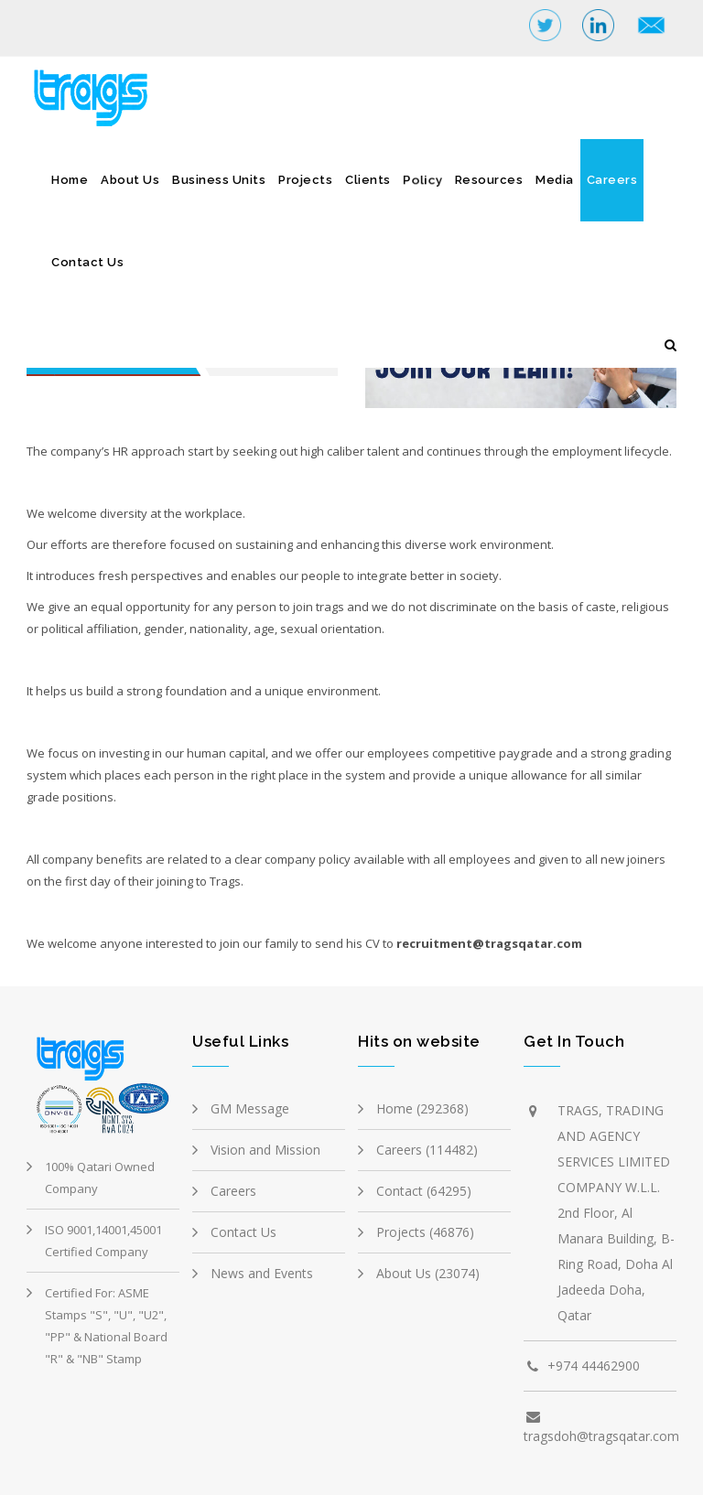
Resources (489, 180)
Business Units (218, 180)
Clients (368, 180)
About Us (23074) (428, 1273)
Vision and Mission (265, 1149)
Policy (423, 180)
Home (69, 180)
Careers (612, 180)
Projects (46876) (425, 1232)
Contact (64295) (423, 1190)
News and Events (262, 1273)
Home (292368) (422, 1108)
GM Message (250, 1108)
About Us (130, 180)
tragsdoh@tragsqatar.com (601, 1436)
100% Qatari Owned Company (100, 1177)
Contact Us (87, 262)
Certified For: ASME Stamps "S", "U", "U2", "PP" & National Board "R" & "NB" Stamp (106, 1326)
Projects (305, 180)
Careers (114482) (427, 1149)
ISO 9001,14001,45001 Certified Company (103, 1240)
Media (554, 180)
